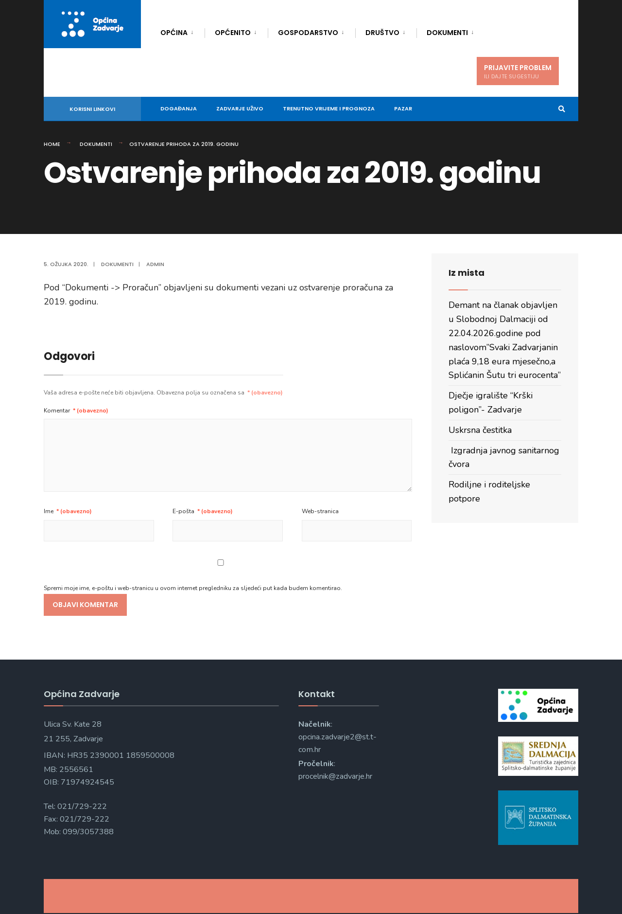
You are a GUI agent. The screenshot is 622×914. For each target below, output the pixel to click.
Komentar (76, 410)
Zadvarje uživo (239, 108)
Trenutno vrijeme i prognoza (329, 108)
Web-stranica (320, 511)
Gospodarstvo (308, 32)
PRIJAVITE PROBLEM (518, 71)
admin (155, 264)
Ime (68, 511)
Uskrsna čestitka (480, 430)
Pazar (403, 108)
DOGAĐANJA (178, 108)
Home (52, 144)
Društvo (382, 32)
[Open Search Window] (555, 109)
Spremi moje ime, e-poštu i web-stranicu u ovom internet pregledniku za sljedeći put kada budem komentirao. (193, 588)
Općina (174, 32)
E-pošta (203, 511)
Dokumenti (447, 32)
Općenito (233, 32)
